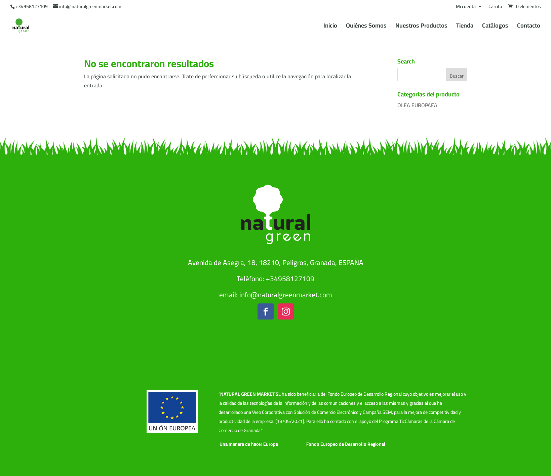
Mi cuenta (466, 7)
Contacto (528, 27)
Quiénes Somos (366, 27)
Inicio (330, 27)
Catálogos (495, 27)
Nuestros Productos (421, 27)
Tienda (464, 27)
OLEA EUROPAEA (417, 105)
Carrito (495, 7)
